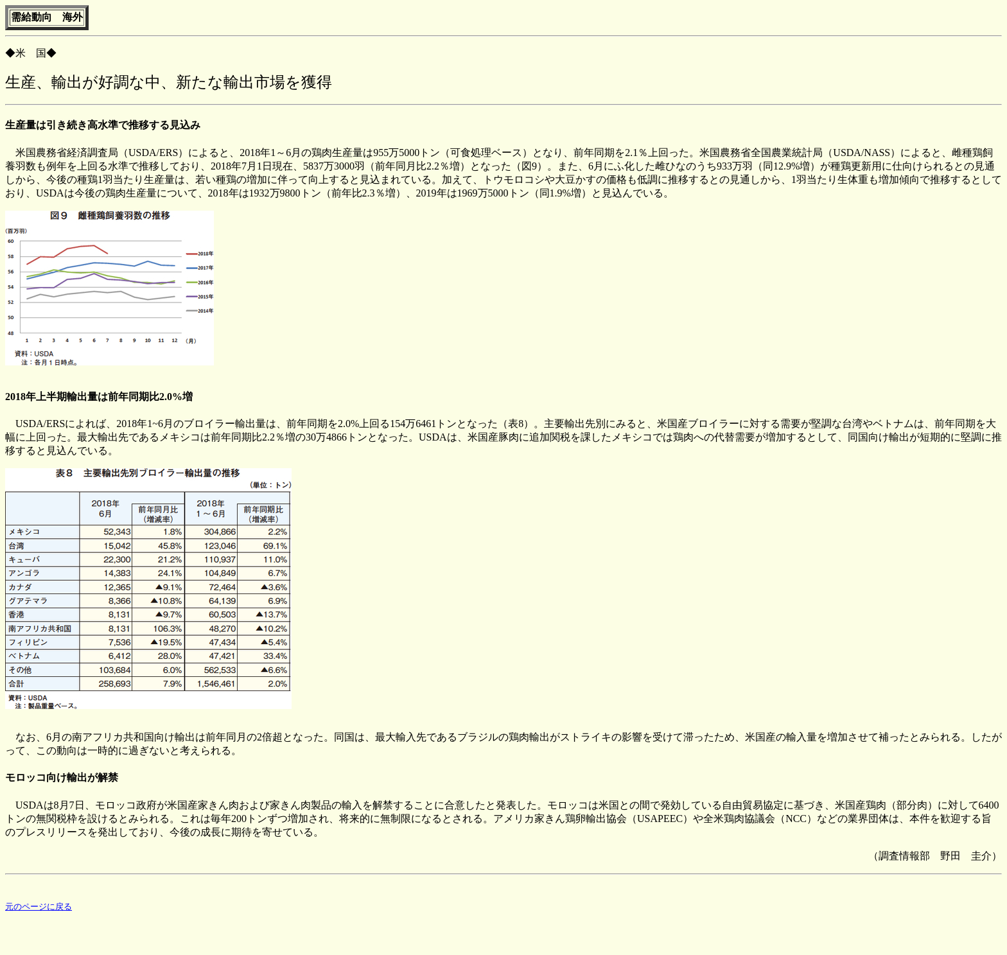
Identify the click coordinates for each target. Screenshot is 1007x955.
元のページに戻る (38, 909)
